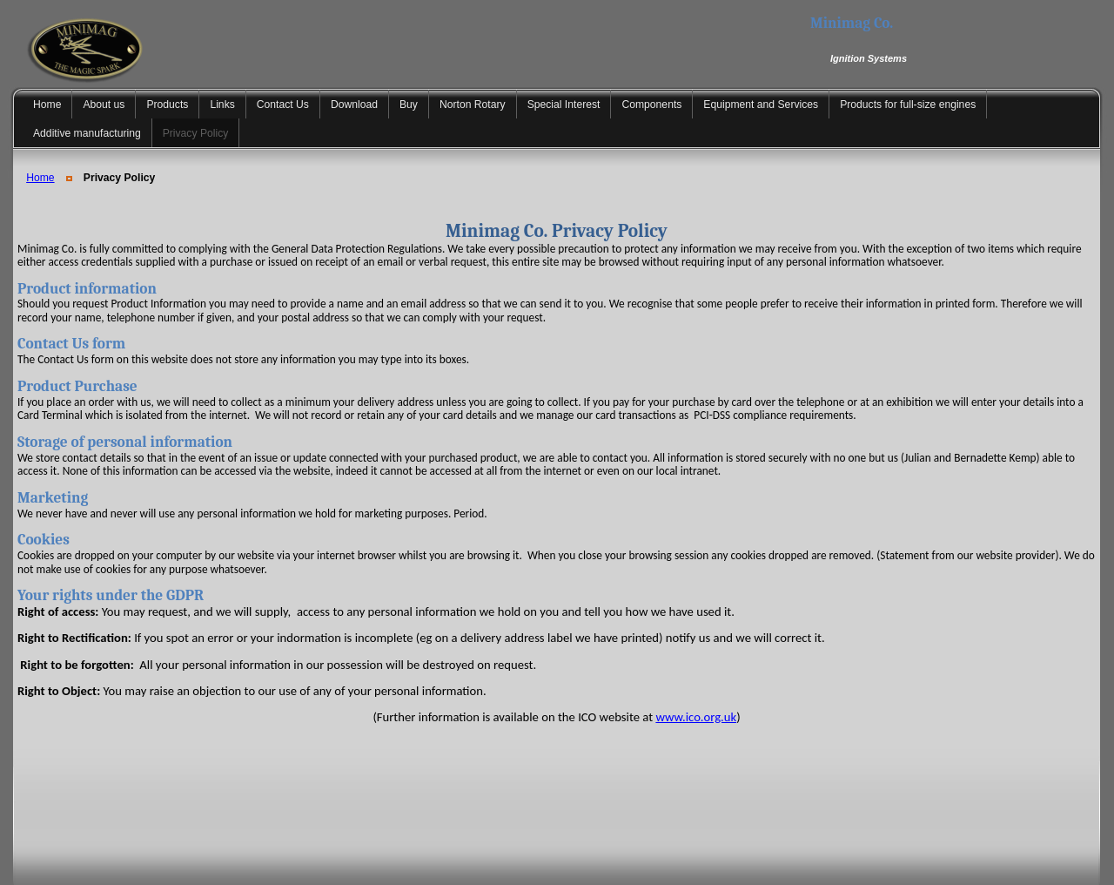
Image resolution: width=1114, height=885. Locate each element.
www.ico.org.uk (695, 717)
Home (40, 178)
